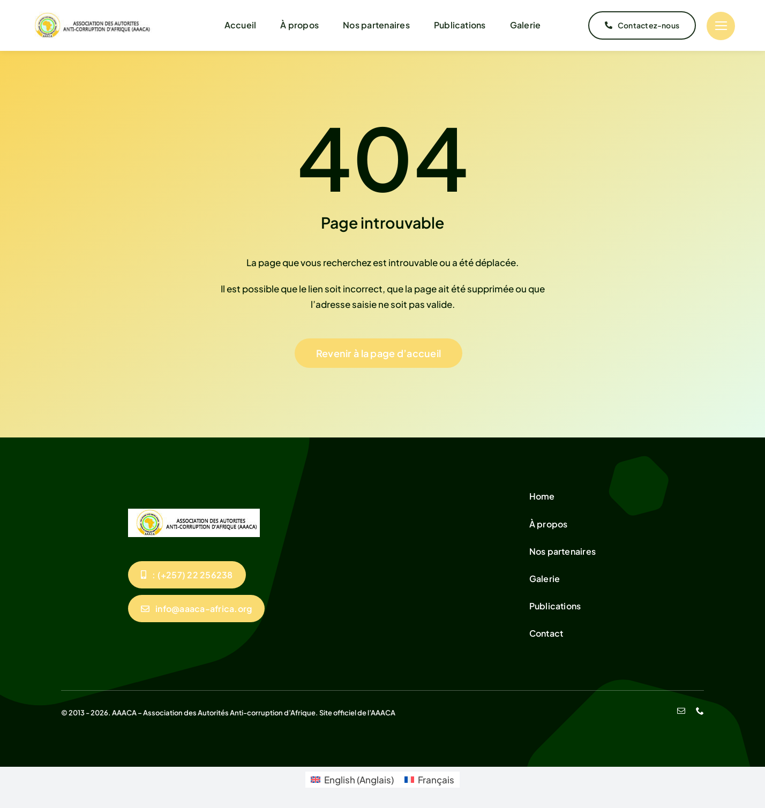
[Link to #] (721, 26)
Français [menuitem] (436, 780)
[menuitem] (352, 780)
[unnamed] (90, 16)
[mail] (681, 711)
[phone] (700, 711)
